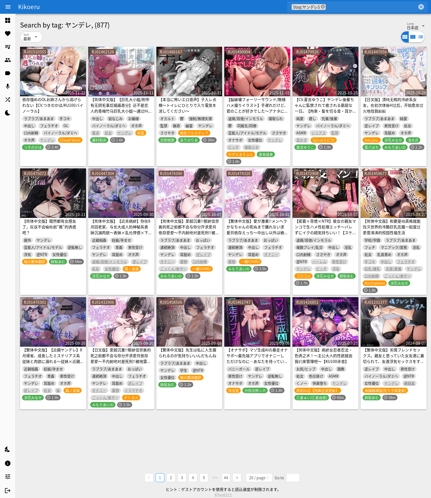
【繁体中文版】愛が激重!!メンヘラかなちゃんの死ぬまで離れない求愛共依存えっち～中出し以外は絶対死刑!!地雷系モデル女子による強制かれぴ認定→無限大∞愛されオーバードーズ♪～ (256, 235)
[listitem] (7, 20)
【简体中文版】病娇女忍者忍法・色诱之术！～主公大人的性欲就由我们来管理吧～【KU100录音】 (323, 355)
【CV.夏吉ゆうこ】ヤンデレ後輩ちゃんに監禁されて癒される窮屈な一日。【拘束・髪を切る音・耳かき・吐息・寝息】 (324, 108)
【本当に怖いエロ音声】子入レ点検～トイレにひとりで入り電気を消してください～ (187, 105)
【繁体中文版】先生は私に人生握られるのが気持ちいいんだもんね (187, 352)
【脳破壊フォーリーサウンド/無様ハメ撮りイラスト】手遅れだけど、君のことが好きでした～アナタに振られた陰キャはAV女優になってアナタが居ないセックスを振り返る (257, 114)
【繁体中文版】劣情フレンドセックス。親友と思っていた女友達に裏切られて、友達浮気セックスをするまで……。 (393, 358)
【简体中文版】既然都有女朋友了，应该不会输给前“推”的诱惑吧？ (49, 226)
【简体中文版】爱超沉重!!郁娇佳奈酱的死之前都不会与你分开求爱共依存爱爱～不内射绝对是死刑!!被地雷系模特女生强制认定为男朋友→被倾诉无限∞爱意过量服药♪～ (189, 232)
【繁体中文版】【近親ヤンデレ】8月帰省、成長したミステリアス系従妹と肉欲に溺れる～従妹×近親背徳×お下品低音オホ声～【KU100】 (52, 361)
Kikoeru (29, 6)
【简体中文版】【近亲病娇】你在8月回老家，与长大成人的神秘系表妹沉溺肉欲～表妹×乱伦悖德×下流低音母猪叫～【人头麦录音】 (120, 229)
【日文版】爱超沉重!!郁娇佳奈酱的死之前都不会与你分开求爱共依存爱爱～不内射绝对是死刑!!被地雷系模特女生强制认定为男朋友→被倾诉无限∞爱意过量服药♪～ (120, 361)
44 (226, 477)
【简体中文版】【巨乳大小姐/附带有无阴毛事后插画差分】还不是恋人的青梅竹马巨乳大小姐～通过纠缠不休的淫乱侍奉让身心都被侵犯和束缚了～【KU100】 (120, 111)
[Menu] (8, 7)
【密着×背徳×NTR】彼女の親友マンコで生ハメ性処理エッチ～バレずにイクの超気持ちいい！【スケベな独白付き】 (325, 229)
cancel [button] (323, 6)
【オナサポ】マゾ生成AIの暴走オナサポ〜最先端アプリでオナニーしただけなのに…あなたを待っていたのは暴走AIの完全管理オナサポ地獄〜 (257, 361)
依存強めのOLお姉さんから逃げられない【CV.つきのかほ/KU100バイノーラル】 (52, 105)
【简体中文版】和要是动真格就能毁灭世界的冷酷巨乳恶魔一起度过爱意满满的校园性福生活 (392, 226)
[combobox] (371, 7)
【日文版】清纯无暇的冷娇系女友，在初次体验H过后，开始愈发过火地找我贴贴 (393, 105)
